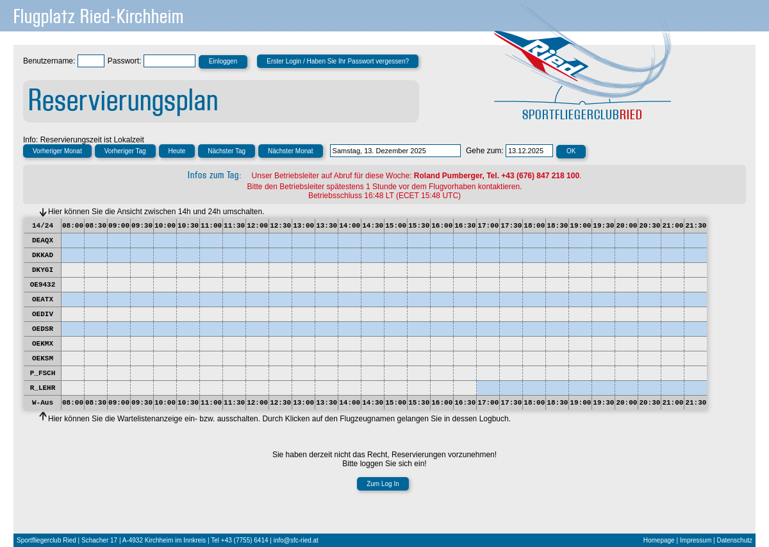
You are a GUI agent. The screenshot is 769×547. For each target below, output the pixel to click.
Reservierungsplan (123, 101)
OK (570, 151)
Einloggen (223, 61)
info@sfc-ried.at (296, 540)
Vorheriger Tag (125, 151)
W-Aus (42, 403)
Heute (177, 151)
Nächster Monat (290, 151)
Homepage (659, 540)
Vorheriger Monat (57, 151)
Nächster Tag (226, 151)
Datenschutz (734, 540)
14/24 (42, 226)
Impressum (695, 540)
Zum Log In (383, 483)
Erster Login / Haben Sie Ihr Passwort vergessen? (338, 61)
